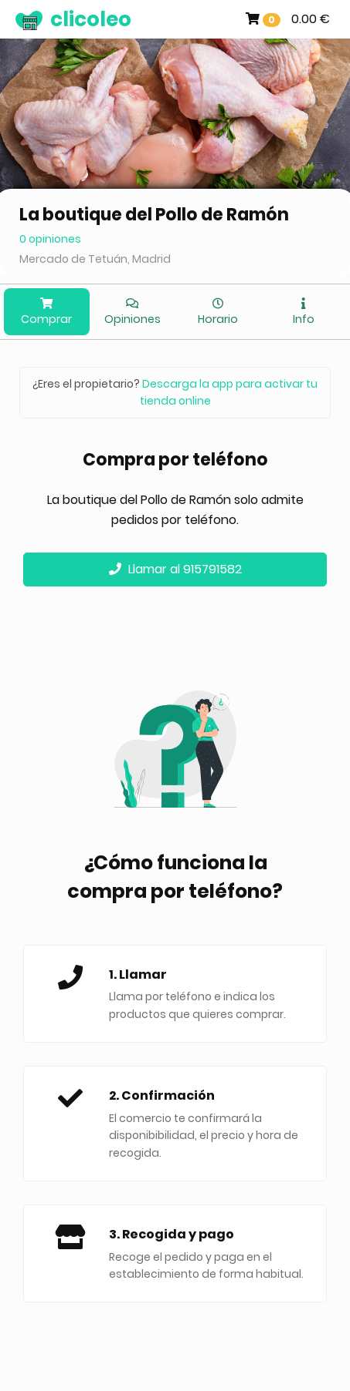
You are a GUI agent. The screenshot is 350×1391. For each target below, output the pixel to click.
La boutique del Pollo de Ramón (154, 215)
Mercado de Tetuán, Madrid (95, 259)
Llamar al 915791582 (175, 569)
